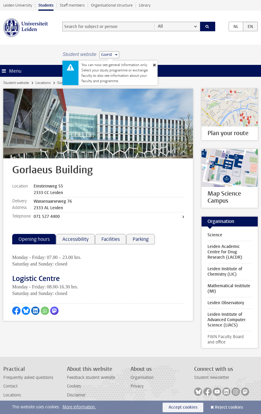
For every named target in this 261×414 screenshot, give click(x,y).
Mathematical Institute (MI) (228, 288)
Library (144, 5)
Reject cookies (229, 407)
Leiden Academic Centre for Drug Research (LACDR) (224, 252)
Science (214, 235)
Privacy (137, 386)
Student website (16, 82)
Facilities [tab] (110, 239)
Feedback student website (91, 377)
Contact (10, 386)
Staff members (72, 5)
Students (46, 5)
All (160, 26)
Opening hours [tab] (34, 239)
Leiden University (17, 5)
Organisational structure (112, 5)
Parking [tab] (141, 239)
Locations (43, 82)
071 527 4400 (47, 216)
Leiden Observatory (225, 303)
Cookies (74, 386)
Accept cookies (183, 407)
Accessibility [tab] (75, 239)
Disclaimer (76, 395)
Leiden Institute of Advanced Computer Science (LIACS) (226, 320)
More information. (79, 407)
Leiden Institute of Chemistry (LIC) (224, 271)
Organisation (142, 377)
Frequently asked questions (28, 377)
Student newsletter (211, 377)
